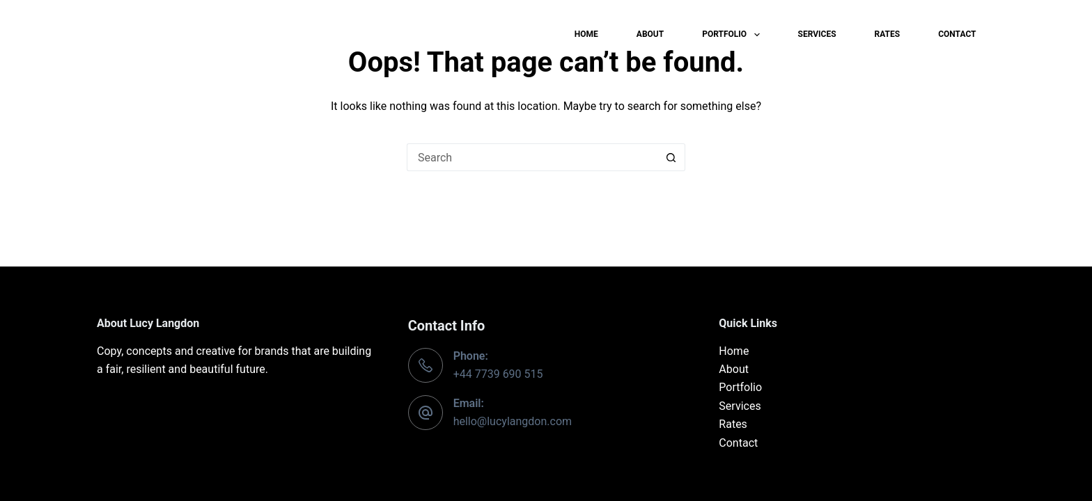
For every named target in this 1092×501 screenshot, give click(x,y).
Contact (957, 34)
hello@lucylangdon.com (512, 421)
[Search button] (671, 157)
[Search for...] (532, 157)
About (650, 34)
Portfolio (733, 34)
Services (817, 34)
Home (586, 34)
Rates (887, 34)
